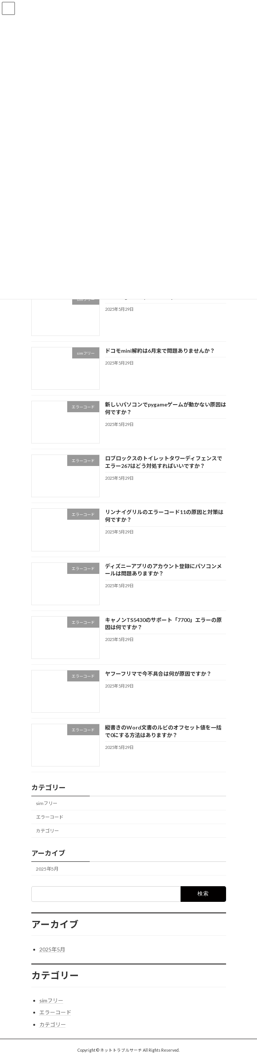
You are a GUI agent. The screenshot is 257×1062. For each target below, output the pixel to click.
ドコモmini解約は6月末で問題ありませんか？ (160, 350)
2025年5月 (47, 869)
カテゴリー (47, 831)
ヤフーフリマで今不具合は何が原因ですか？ (158, 673)
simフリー (46, 803)
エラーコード (49, 817)
